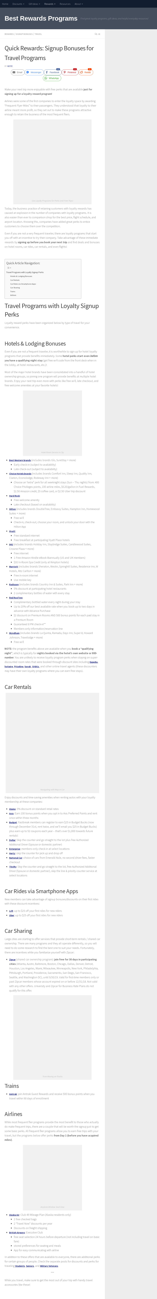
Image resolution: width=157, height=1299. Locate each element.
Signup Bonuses (26, 33)
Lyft (11, 910)
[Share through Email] (18, 72)
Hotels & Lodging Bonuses (22, 276)
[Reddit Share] (85, 72)
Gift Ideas (33, 3)
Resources (65, 3)
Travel (41, 33)
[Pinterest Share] (70, 72)
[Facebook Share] (53, 72)
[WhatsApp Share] (52, 78)
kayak (30, 666)
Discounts (17, 3)
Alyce (10, 65)
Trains (13, 291)
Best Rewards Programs (41, 18)
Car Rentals (15, 279)
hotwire (9, 666)
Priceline (20, 666)
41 (97, 33)
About (78, 3)
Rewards (48, 3)
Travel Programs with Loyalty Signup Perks (29, 271)
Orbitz (39, 666)
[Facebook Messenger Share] (34, 72)
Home (5, 3)
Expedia (94, 662)
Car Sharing (15, 287)
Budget (13, 822)
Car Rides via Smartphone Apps (24, 283)
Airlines (13, 295)
